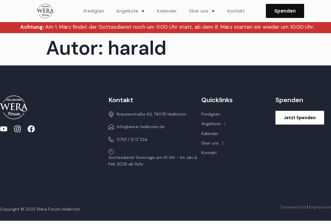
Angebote (130, 11)
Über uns (202, 11)
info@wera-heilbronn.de (136, 126)
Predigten (93, 11)
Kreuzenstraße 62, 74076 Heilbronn (147, 114)
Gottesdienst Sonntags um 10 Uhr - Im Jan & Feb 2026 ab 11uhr (152, 158)
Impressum (320, 207)
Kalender (167, 11)
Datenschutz (293, 207)
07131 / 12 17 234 (128, 139)
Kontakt (236, 11)
